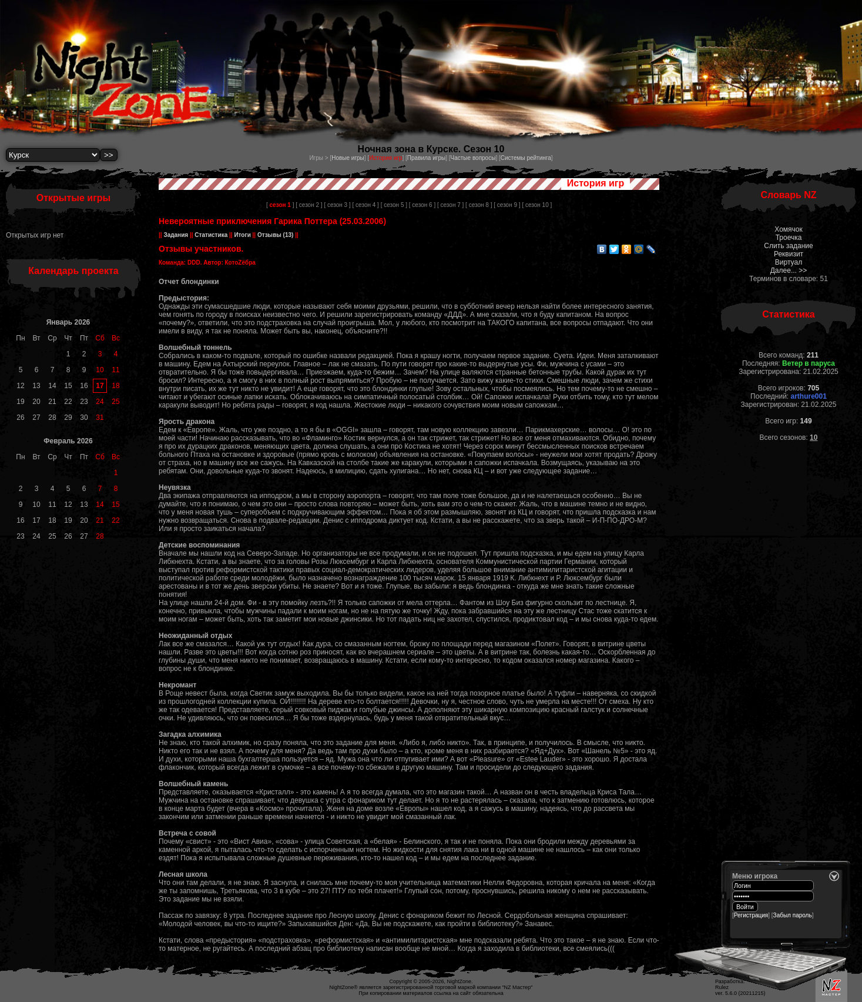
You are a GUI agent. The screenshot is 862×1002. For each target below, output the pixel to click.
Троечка (789, 237)
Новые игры (347, 158)
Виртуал (788, 262)
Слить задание (788, 246)
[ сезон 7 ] (450, 205)
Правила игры (426, 158)
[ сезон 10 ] (537, 205)
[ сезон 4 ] (366, 205)
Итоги (243, 235)
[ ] (280, 205)
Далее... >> (788, 270)
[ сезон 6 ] (422, 205)
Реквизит (788, 254)
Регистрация (751, 915)
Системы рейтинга (526, 158)
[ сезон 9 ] (507, 205)
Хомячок (788, 229)
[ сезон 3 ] (337, 205)
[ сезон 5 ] (394, 205)
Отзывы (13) (274, 235)
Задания (176, 235)
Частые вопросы (473, 158)
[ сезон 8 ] (478, 205)
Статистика (211, 235)
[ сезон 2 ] (309, 205)
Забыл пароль (792, 915)
